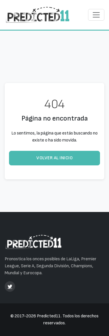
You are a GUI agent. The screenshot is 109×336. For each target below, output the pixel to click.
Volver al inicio (54, 158)
